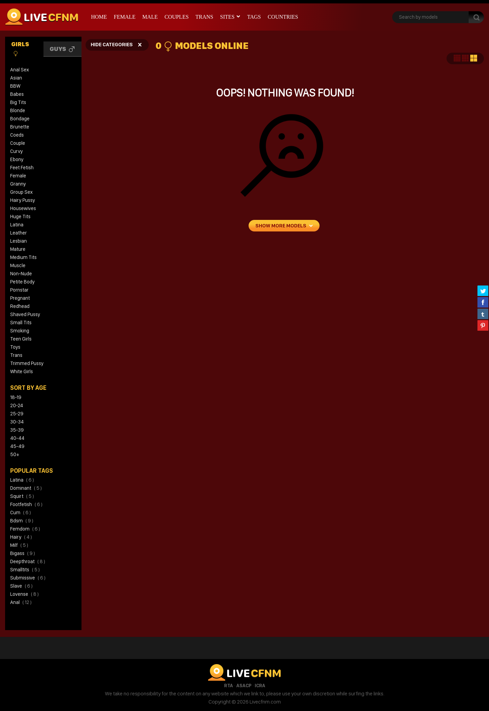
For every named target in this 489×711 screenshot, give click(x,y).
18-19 (15, 397)
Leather (18, 233)
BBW (15, 86)
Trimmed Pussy (26, 363)
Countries (283, 17)
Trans (204, 17)
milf (19, 545)
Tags (254, 17)
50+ (14, 454)
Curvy (16, 151)
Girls (20, 48)
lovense (24, 594)
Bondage (20, 119)
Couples (176, 17)
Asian (16, 78)
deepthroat (27, 561)
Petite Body (22, 282)
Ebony (16, 159)
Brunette (19, 127)
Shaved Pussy (25, 314)
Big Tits (18, 102)
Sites (227, 17)
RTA (228, 685)
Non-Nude (21, 274)
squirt (22, 496)
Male (150, 17)
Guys (62, 49)
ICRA (260, 685)
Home (99, 17)
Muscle (17, 265)
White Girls (21, 371)
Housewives (23, 208)
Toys (15, 347)
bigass (22, 553)
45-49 (17, 446)
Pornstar (19, 290)
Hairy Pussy (22, 200)
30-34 (17, 422)
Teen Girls (21, 339)
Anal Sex (19, 70)
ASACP (243, 685)
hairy (21, 537)
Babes (17, 94)
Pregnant (20, 298)
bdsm (21, 521)
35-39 (17, 430)
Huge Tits (20, 216)
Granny (18, 184)
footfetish (26, 504)
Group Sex (21, 192)
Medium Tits (23, 257)
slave (21, 586)
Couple (17, 143)
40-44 (17, 438)
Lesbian (18, 241)
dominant (26, 488)
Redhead (20, 306)
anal (21, 602)
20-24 (16, 405)
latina (22, 480)
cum (20, 512)
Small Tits (21, 322)
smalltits (25, 570)
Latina (16, 225)
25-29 (16, 414)
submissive (28, 578)
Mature (17, 249)
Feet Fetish (22, 167)
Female (124, 17)
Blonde (17, 110)
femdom (25, 529)
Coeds (17, 135)
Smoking (19, 331)
